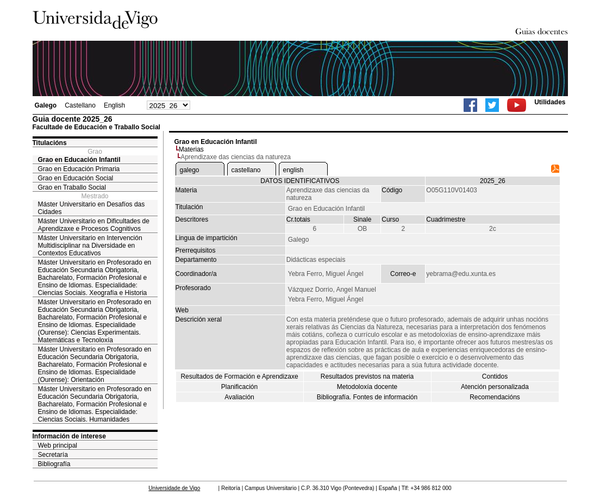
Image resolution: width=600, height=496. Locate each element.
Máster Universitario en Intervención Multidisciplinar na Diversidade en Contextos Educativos (90, 245)
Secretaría (53, 455)
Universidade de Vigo (174, 488)
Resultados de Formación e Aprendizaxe (239, 376)
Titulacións (50, 143)
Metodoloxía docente (367, 387)
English (114, 105)
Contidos (495, 376)
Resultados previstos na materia (367, 376)
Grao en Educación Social (76, 178)
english (293, 170)
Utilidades (549, 102)
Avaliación (239, 397)
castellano (246, 170)
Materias (191, 149)
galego (189, 170)
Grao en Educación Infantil (79, 160)
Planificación (239, 387)
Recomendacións (495, 397)
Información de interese (69, 436)
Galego (46, 105)
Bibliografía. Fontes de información (367, 397)
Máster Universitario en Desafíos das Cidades (91, 208)
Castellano (80, 105)
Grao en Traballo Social (72, 187)
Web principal (57, 445)
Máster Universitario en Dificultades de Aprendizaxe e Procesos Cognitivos (93, 225)
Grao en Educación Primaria (79, 169)
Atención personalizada (495, 387)
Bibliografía (54, 464)
